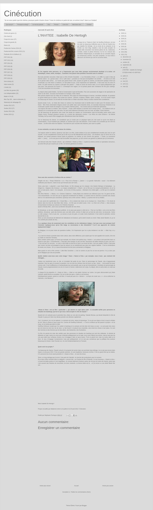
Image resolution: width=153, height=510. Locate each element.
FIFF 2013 (7, 60)
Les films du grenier (10, 90)
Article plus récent (45, 486)
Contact (89, 24)
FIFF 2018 (7, 75)
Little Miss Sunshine (67, 250)
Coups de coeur (9, 39)
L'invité (6, 87)
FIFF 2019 (7, 78)
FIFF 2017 (7, 72)
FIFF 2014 (7, 63)
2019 (123, 36)
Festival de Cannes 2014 (11, 48)
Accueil (76, 486)
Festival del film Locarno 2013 (13, 51)
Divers (6, 45)
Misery (54, 194)
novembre (126, 59)
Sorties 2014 (8, 111)
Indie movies (8, 84)
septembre (126, 65)
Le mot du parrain (38, 24)
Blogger (84, 505)
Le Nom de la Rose (98, 203)
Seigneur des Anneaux (53, 188)
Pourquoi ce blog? (22, 24)
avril (124, 84)
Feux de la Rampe (72, 181)
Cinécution (22, 13)
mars (124, 86)
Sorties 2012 (8, 105)
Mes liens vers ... (77, 24)
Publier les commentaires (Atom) (81, 492)
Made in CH (7, 96)
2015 (123, 46)
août (124, 67)
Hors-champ (7, 81)
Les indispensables (10, 93)
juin (124, 78)
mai (124, 81)
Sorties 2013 (8, 108)
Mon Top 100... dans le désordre (13, 99)
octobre (125, 62)
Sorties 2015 (8, 114)
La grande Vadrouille (94, 181)
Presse (56, 24)
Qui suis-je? (9, 24)
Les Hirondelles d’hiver (88, 77)
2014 (123, 49)
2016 (123, 44)
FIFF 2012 (7, 57)
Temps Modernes (55, 181)
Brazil (80, 188)
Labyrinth (53, 186)
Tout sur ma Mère (96, 210)
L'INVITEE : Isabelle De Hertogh (132, 70)
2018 (123, 38)
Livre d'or (65, 24)
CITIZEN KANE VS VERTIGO (131, 72)
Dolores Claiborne (66, 194)
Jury (48, 24)
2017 (123, 41)
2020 (123, 33)
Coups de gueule (9, 42)
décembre (126, 57)
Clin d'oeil (7, 36)
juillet (124, 76)
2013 (123, 52)
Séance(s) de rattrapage (11, 102)
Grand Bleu (64, 201)
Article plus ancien (107, 486)
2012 (123, 54)
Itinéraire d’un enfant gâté (91, 190)
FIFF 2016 (7, 69)
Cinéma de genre (9, 33)
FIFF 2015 (7, 66)
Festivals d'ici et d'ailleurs (11, 54)
